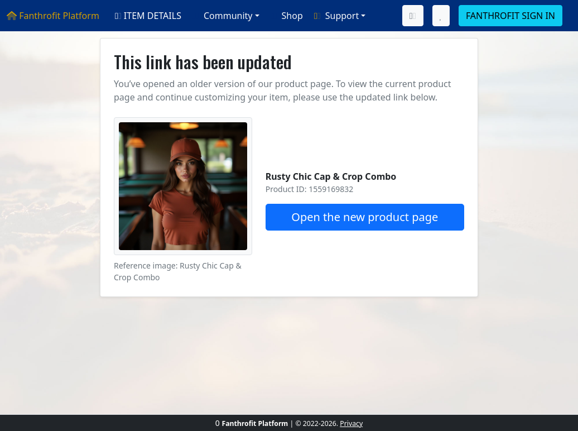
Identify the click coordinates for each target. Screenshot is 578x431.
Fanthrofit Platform (53, 15)
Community (221, 15)
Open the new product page (364, 216)
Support (335, 15)
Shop (285, 15)
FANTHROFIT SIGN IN (510, 15)
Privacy (351, 423)
